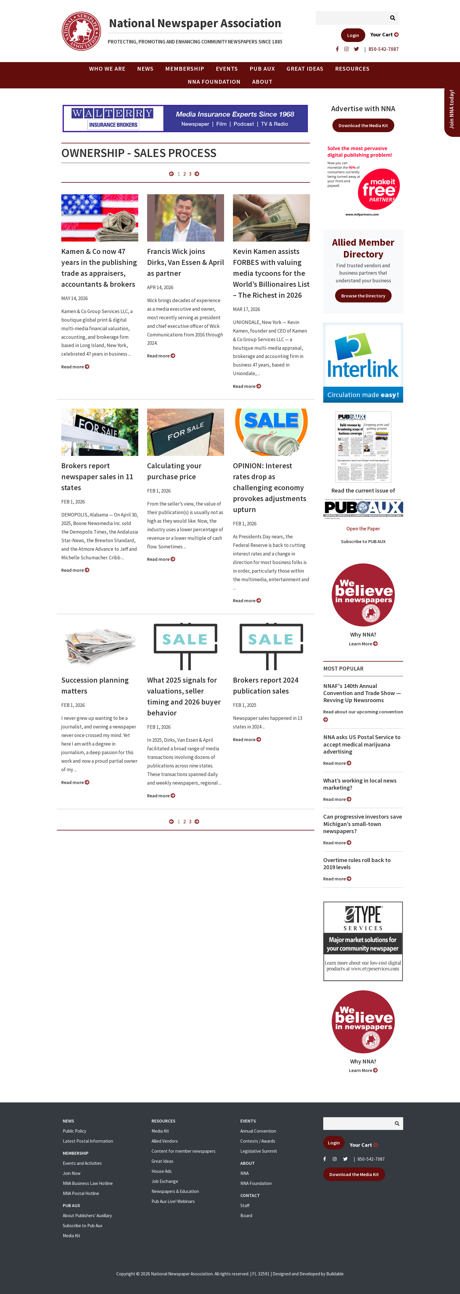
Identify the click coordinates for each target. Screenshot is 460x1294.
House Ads (162, 1171)
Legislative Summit (258, 1151)
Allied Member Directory (363, 248)
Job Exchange (165, 1181)
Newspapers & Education (175, 1191)
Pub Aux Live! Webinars (173, 1201)
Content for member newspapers (183, 1151)
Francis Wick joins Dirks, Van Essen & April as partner (185, 262)
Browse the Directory (363, 296)
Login (353, 35)
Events (227, 68)
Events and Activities (82, 1163)
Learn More (363, 644)
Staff (245, 1205)
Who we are (107, 68)
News (145, 68)
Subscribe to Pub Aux (82, 1225)
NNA (244, 1173)
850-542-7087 (371, 1159)
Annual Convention (258, 1131)
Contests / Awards (257, 1141)
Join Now (72, 1173)
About (262, 81)
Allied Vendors (165, 1141)
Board (246, 1215)
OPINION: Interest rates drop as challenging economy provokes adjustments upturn (269, 487)
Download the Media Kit (363, 125)
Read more (75, 367)
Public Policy (74, 1131)
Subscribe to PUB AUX (363, 541)
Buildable (335, 1274)
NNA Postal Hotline (81, 1193)
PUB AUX (262, 68)
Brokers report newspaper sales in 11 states (97, 476)
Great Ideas (305, 68)
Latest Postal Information (88, 1141)
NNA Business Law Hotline (88, 1183)
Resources (352, 68)
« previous (171, 173)
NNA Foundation (214, 81)
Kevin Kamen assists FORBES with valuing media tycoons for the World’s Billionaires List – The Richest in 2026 (271, 273)
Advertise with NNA (363, 108)
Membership (184, 68)
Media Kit (71, 1235)
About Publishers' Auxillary (87, 1215)
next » (196, 173)
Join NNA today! (451, 109)
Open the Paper (363, 528)
